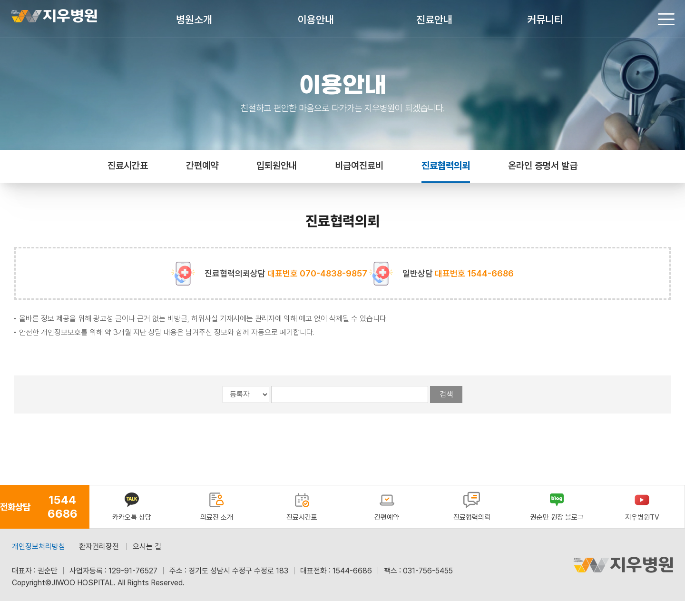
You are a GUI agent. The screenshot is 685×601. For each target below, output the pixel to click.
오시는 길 (147, 546)
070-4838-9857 (333, 273)
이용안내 (316, 19)
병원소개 (194, 19)
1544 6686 (63, 507)
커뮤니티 (545, 19)
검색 (446, 394)
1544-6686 (490, 273)
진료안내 (434, 19)
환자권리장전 (99, 546)
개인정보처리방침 (38, 546)
